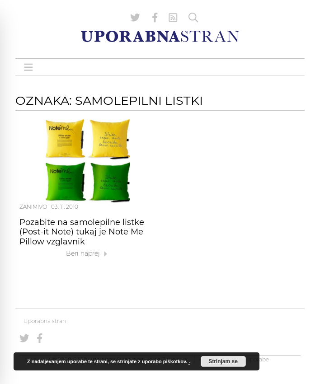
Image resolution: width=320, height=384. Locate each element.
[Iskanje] (193, 18)
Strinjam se (223, 361)
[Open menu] (28, 67)
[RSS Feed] (173, 18)
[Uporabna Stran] (160, 36)
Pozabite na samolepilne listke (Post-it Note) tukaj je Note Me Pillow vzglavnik (81, 232)
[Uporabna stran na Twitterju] (135, 18)
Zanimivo (33, 206)
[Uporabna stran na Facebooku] (155, 18)
